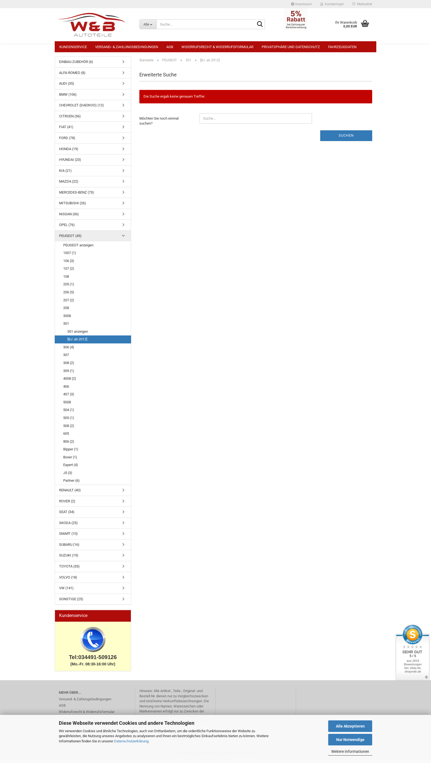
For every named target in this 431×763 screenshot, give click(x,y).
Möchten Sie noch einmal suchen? (159, 123)
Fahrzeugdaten (342, 47)
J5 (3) (67, 475)
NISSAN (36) (69, 217)
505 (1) (68, 420)
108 (66, 279)
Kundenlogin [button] (332, 4)
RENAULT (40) (70, 493)
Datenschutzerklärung (131, 741)
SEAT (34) (66, 515)
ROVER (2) (67, 504)
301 (66, 326)
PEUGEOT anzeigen (78, 248)
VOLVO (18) (68, 580)
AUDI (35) (66, 86)
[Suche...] (147, 24)
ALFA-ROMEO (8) (72, 75)
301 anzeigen (77, 334)
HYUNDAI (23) (70, 162)
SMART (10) (68, 536)
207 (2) (68, 303)
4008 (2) (69, 381)
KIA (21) (65, 173)
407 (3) (68, 397)
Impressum (301, 4)
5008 (67, 405)
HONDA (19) (68, 152)
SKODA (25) (68, 526)
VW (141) (66, 591)
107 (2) (68, 271)
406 (66, 389)
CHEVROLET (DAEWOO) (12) (81, 108)
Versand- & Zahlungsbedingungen (126, 47)
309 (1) (68, 373)
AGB (169, 47)
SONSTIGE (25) (71, 602)
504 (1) (68, 413)
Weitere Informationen (350, 751)
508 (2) (68, 428)
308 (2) (68, 365)
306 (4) (68, 350)
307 (66, 358)
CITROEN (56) (70, 119)
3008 (67, 318)
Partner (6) (71, 483)
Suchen (346, 138)
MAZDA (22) (68, 184)
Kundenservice (73, 47)
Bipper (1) (70, 452)
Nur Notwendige (350, 739)
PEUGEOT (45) (70, 238)
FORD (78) (67, 141)
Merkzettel (362, 4)
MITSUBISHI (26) (72, 206)
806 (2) (68, 444)
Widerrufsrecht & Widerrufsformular (217, 47)
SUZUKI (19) (68, 558)
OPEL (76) (67, 227)
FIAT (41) (66, 130)
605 (66, 436)
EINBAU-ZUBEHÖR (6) (76, 64)
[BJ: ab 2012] (77, 342)
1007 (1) (69, 256)
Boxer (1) (70, 460)
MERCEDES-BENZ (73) (76, 195)
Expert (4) (70, 467)
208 (66, 310)
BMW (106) (68, 97)
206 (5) (68, 295)
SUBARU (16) (69, 547)
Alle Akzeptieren (350, 726)
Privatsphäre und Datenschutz (291, 47)
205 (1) (68, 287)
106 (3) (68, 263)
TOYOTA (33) (69, 569)
